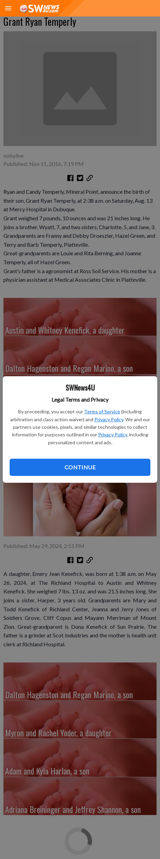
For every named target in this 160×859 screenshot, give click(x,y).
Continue (80, 467)
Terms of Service (102, 411)
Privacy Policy (108, 419)
